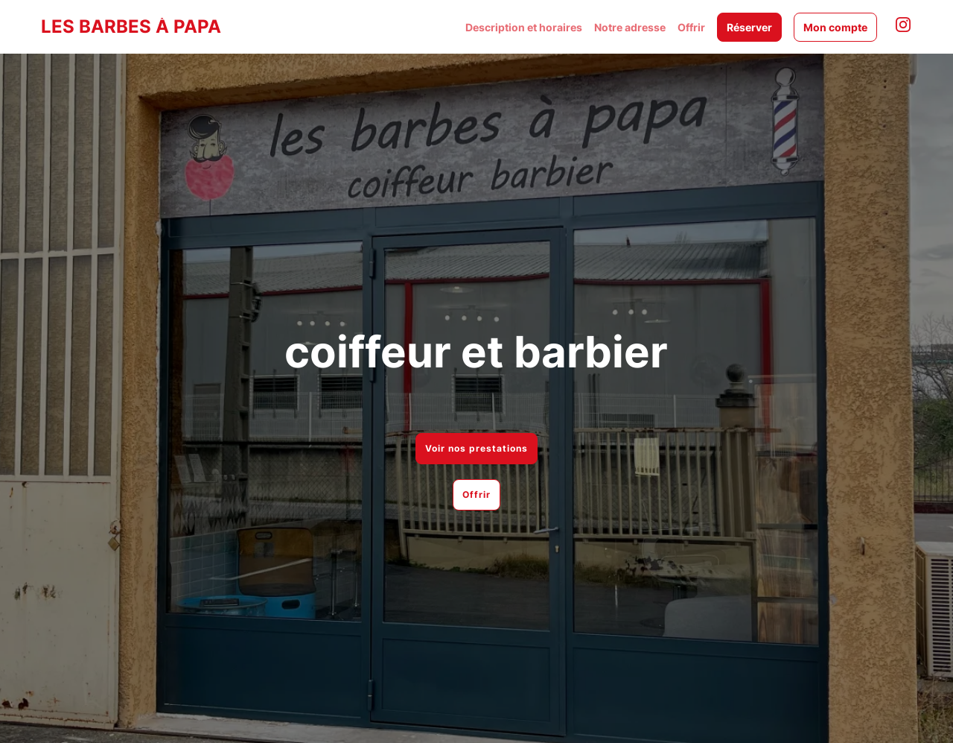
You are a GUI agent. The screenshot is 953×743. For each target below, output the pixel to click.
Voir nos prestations (476, 448)
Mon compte (835, 27)
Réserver (749, 27)
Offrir (691, 27)
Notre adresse (630, 27)
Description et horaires (523, 27)
